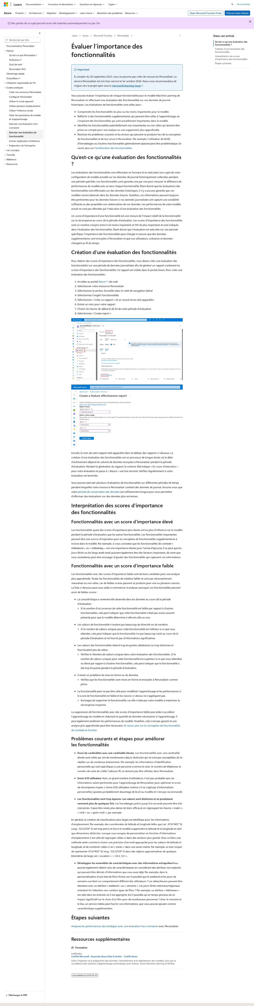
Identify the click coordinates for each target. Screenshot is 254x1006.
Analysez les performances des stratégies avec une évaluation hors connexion (114, 926)
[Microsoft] (6, 4)
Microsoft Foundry (103, 35)
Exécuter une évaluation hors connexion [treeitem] (23, 125)
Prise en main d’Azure (237, 13)
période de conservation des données (99, 491)
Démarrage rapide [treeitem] (15, 73)
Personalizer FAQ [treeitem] (17, 69)
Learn (74, 35)
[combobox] (22, 40)
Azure (85, 35)
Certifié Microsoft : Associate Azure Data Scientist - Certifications (104, 956)
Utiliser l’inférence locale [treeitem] (21, 110)
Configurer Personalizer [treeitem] (20, 96)
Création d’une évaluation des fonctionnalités (229, 50)
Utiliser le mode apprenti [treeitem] (21, 101)
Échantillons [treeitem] (12, 78)
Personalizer (123, 35)
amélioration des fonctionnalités (114, 148)
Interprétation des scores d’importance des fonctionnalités (231, 58)
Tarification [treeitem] (14, 59)
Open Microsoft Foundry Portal (206, 13)
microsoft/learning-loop (126, 85)
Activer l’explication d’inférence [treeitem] (24, 140)
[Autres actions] (180, 35)
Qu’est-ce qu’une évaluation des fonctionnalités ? (231, 43)
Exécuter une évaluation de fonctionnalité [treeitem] (22, 134)
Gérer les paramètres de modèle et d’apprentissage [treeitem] (25, 117)
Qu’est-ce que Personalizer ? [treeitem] (23, 55)
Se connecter (243, 4)
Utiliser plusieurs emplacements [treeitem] (24, 106)
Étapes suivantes (223, 63)
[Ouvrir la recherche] (232, 4)
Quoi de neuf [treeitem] (15, 64)
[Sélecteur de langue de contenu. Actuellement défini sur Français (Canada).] (16, 1000)
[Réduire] (39, 33)
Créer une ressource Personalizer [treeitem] (25, 92)
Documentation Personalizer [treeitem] (20, 45)
